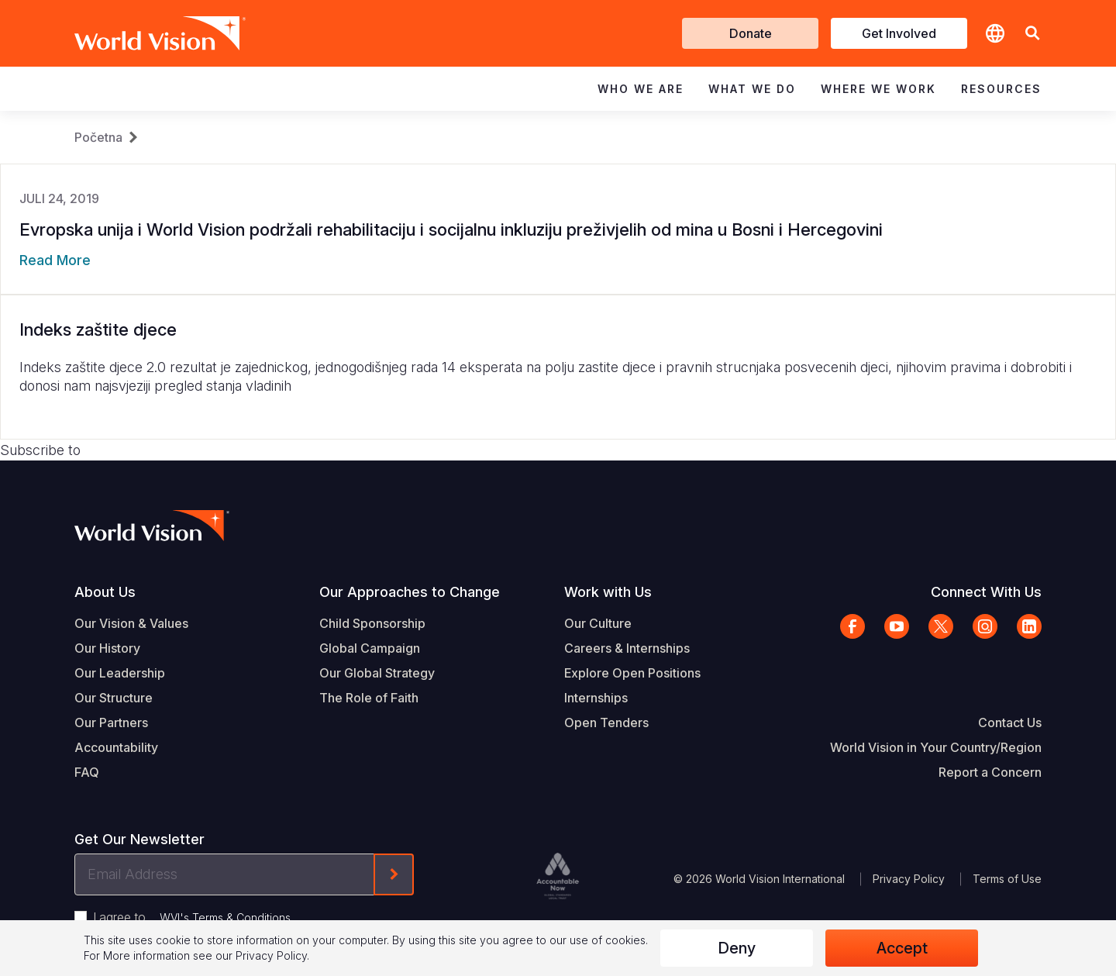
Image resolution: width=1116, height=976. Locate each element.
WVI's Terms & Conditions (225, 917)
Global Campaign (369, 648)
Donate (750, 33)
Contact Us (1010, 722)
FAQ (86, 772)
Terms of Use (1007, 878)
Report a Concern (990, 772)
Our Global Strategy (377, 673)
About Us (105, 592)
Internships (596, 697)
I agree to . (193, 917)
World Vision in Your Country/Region (936, 747)
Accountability (116, 747)
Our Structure (113, 697)
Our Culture (598, 623)
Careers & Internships (627, 648)
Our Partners (111, 722)
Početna (98, 137)
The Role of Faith (368, 697)
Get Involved (899, 33)
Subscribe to (40, 450)
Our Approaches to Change (409, 592)
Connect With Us (986, 592)
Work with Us (608, 592)
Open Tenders (606, 722)
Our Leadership (119, 673)
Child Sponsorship (372, 623)
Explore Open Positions (632, 673)
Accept (902, 948)
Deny (737, 948)
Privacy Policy (909, 878)
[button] (1032, 34)
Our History (107, 648)
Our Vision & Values (131, 623)
